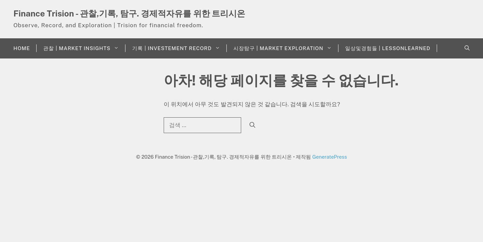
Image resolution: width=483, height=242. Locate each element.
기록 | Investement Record (179, 48)
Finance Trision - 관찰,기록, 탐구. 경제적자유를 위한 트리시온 (129, 13)
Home (21, 48)
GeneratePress (329, 157)
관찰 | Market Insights (84, 48)
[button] (467, 48)
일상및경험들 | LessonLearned (387, 48)
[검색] (252, 125)
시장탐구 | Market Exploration (285, 48)
